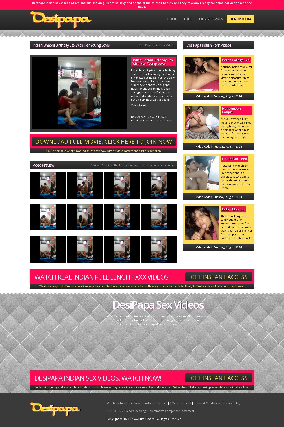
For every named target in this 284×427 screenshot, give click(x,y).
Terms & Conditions (207, 403)
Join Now (134, 403)
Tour (187, 19)
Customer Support (155, 403)
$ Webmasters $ (180, 403)
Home (172, 19)
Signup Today (240, 19)
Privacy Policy (231, 403)
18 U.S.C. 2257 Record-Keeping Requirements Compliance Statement (150, 411)
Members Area (211, 19)
